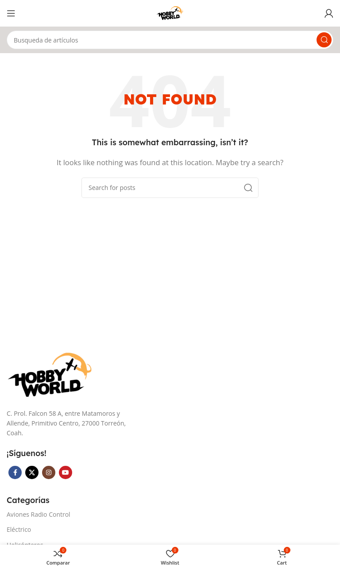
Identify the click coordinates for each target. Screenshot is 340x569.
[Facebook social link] (15, 472)
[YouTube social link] (65, 472)
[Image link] (51, 374)
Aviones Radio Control (38, 514)
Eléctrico (19, 529)
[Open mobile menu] (11, 13)
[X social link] (32, 472)
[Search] (170, 40)
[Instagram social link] (48, 472)
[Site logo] (170, 12)
